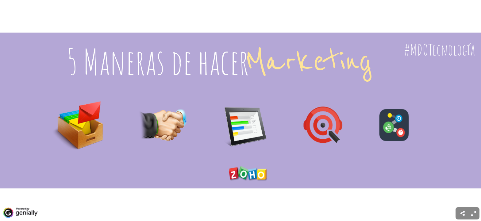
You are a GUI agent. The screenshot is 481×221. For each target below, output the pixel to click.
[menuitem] (473, 213)
